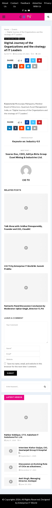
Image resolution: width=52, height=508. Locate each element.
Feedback (25, 3)
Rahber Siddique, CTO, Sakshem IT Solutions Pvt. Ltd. (21, 436)
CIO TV (9, 54)
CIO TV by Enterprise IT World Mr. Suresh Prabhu (24, 267)
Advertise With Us (37, 5)
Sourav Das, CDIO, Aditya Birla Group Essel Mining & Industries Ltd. (26, 155)
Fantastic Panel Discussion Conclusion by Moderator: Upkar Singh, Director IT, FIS (24, 307)
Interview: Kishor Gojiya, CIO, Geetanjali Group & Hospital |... (33, 450)
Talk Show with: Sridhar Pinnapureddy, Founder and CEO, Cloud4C (23, 227)
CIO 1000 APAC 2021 (11, 39)
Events (22, 39)
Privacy (47, 3)
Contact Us (14, 5)
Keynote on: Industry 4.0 (26, 141)
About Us (5, 5)
